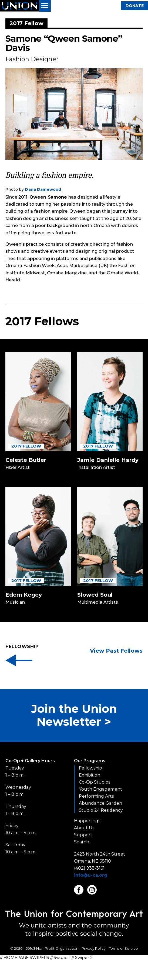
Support (83, 834)
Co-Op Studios (94, 782)
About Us (84, 827)
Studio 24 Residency (101, 810)
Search (81, 841)
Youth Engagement (100, 789)
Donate (135, 5)
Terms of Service (123, 948)
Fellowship (90, 768)
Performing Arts (96, 796)
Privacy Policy (94, 948)
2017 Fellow (26, 446)
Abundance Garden (100, 803)
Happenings (87, 820)
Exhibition (89, 775)
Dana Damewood (43, 189)
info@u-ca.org (90, 875)
